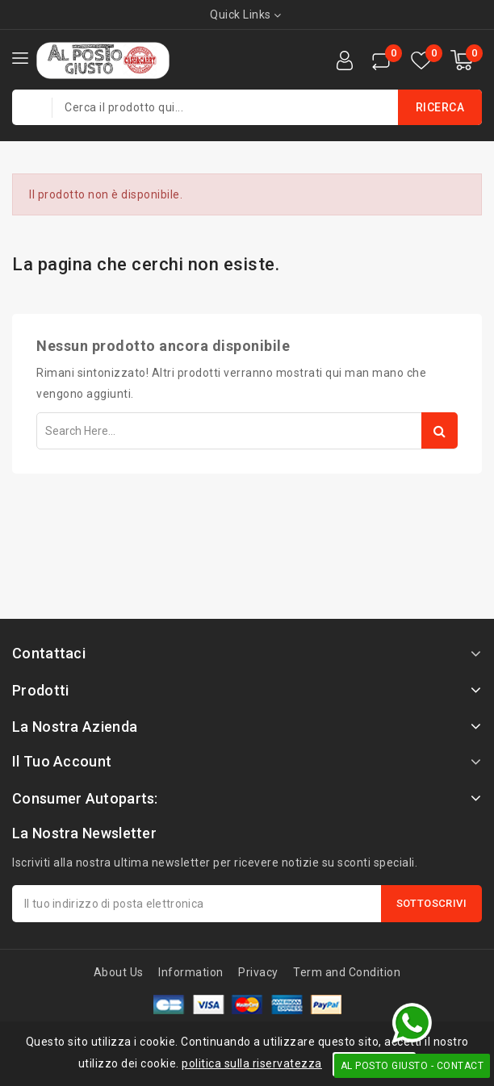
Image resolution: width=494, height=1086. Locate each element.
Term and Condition (346, 972)
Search (439, 430)
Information (191, 972)
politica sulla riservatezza (252, 1063)
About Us (119, 972)
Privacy (258, 972)
